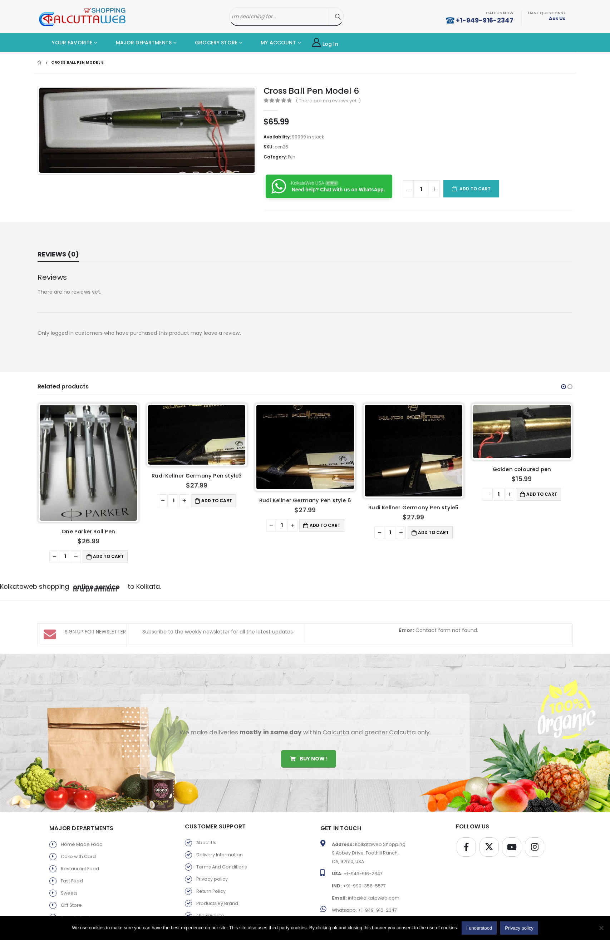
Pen (291, 157)
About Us (206, 842)
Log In (325, 43)
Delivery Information (219, 855)
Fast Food (72, 881)
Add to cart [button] (108, 533)
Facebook (466, 847)
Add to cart (475, 189)
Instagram (534, 847)
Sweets (69, 893)
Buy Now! (308, 758)
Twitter (489, 847)
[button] (563, 386)
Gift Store (71, 905)
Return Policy (211, 891)
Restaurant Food (80, 869)
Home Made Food (82, 844)
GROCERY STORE (210, 42)
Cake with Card (78, 856)
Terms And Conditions (221, 867)
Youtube (511, 847)
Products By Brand (217, 903)
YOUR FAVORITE (66, 42)
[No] (601, 927)
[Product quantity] (421, 188)
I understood (479, 928)
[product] (88, 451)
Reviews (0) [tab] (58, 254)
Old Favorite (210, 915)
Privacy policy (212, 879)
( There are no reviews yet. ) (328, 100)
